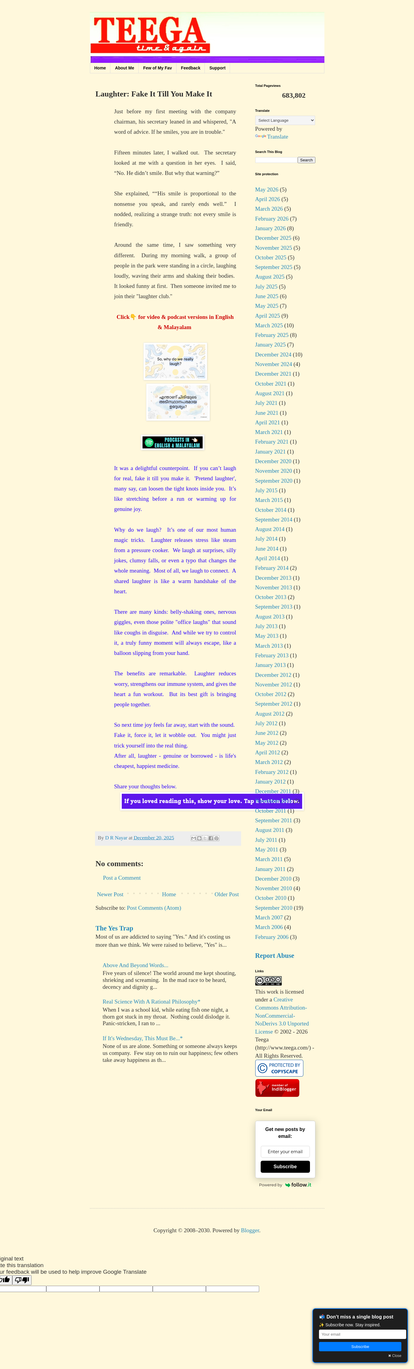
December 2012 (273, 675)
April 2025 (267, 316)
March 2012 (269, 762)
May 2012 (267, 743)
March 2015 (269, 500)
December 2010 (273, 878)
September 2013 (274, 607)
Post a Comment (122, 878)
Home (100, 68)
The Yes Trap (114, 928)
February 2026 (272, 218)
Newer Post (110, 894)
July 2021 (266, 403)
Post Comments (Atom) (154, 908)
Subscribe (285, 1166)
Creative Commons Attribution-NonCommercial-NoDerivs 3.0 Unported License (282, 1015)
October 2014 (271, 510)
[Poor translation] (22, 1280)
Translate (271, 136)
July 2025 (266, 286)
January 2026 (270, 228)
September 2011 (273, 820)
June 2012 (267, 733)
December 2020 (273, 461)
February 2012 (272, 772)
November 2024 (273, 364)
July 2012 (266, 723)
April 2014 (267, 558)
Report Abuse (274, 955)
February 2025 (272, 335)
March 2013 (269, 646)
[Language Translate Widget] (285, 120)
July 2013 (266, 626)
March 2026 (269, 209)
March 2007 (269, 917)
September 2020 (274, 481)
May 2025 (267, 306)
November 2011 (273, 801)
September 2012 (274, 704)
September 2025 (274, 267)
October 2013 (271, 597)
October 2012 (271, 694)
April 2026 (267, 199)
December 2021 (273, 374)
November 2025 (273, 248)
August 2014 (270, 529)
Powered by (285, 1184)
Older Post (227, 894)
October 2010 (271, 898)
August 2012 (270, 713)
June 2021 (267, 413)
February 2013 (272, 655)
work (272, 992)
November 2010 (273, 888)
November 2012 (273, 684)
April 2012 (267, 752)
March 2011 (269, 859)
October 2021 (271, 383)
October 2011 (270, 811)
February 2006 (272, 937)
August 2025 (270, 276)
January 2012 (270, 781)
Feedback (191, 68)
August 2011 (269, 830)
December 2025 (273, 238)
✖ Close (394, 1356)
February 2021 (272, 442)
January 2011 (270, 869)
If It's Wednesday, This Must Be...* (142, 1038)
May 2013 (267, 636)
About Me (124, 68)
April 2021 (267, 422)
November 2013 (273, 587)
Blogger (250, 1230)
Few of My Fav (157, 68)
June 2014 (267, 548)
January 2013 (270, 665)
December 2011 (273, 791)
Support (217, 68)
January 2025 (270, 344)
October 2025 (271, 257)
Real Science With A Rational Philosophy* (152, 1001)
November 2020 (273, 471)
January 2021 (270, 451)
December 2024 (273, 354)
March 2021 (269, 432)
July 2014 (266, 539)
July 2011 (266, 840)
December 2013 (273, 578)
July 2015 (266, 490)
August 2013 (270, 616)
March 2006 (269, 927)
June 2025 (267, 296)
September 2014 (274, 519)
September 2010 (274, 908)
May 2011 (266, 849)
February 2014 (272, 568)
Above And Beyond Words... (135, 965)
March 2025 (269, 325)
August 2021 (270, 393)
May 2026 (267, 189)
